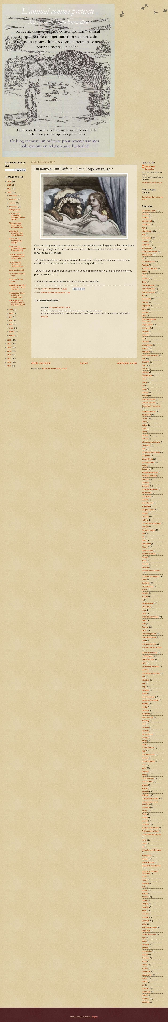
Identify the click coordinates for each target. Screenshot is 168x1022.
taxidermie (146, 931)
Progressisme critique (150, 831)
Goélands (145, 583)
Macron (145, 693)
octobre (12, 203)
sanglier (145, 904)
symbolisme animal (149, 927)
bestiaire (145, 279)
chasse (144, 348)
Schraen (145, 914)
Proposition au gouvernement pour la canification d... (17, 249)
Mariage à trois (14, 210)
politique (145, 795)
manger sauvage (148, 697)
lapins (144, 663)
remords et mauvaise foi (151, 866)
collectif (145, 396)
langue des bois (148, 660)
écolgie (144, 466)
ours (143, 765)
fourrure (145, 564)
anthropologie (147, 248)
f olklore (145, 520)
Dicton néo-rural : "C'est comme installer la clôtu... (16, 225)
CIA (143, 386)
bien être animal (148, 285)
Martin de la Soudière (150, 700)
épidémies (146, 506)
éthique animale (148, 510)
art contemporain (148, 262)
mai (11, 321)
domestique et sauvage (151, 452)
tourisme (145, 944)
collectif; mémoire (148, 399)
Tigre (144, 938)
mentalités (146, 714)
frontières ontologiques (150, 576)
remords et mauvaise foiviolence (150, 872)
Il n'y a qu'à (146, 607)
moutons (145, 731)
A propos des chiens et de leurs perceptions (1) (16, 295)
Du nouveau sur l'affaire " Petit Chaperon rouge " (16, 264)
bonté (144, 309)
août (11, 310)
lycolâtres (145, 690)
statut (144, 924)
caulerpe (145, 335)
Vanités (145, 968)
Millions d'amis (147, 717)
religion (145, 859)
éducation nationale (149, 476)
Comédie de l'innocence (151, 406)
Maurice (145, 704)
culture (144, 425)
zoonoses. (146, 1002)
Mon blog (145, 721)
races (144, 840)
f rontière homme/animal (151, 523)
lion (143, 676)
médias (145, 707)
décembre (13, 196)
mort (143, 724)
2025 (9, 185)
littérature (145, 680)
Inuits (144, 613)
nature (144, 741)
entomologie (146, 493)
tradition (145, 948)
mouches (145, 727)
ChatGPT (145, 362)
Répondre (44, 317)
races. (144, 843)
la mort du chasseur (149, 653)
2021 (9, 344)
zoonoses (145, 999)
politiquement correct (150, 799)
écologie (145, 469)
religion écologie (148, 862)
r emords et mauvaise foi (151, 834)
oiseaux (145, 758)
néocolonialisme (148, 748)
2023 (9, 192)
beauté (144, 272)
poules (144, 811)
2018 (9, 355)
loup (68, 292)
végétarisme (146, 975)
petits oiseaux (147, 782)
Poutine (145, 818)
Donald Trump (147, 459)
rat (143, 847)
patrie (144, 768)
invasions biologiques (150, 617)
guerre (144, 590)
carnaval (145, 331)
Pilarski (145, 788)
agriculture (146, 224)
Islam (144, 620)
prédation (145, 824)
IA (143, 600)
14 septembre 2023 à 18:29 (59, 307)
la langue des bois (149, 644)
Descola (145, 439)
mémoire (145, 710)
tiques (144, 941)
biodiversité (146, 299)
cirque (144, 389)
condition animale (148, 411)
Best (143, 275)
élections (145, 479)
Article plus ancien (127, 363)
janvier (12, 335)
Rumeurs (145, 883)
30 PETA (145, 214)
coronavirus (146, 415)
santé (144, 910)
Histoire (145, 597)
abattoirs (145, 217)
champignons (147, 345)
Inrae (144, 610)
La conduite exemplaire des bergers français (16, 233)
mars (11, 328)
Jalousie (145, 627)
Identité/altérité (147, 603)
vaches (144, 965)
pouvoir (145, 821)
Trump (144, 961)
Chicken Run (147, 376)
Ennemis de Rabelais (150, 489)
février (12, 332)
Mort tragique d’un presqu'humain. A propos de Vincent (17, 303)
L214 (144, 640)
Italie (144, 624)
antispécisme (147, 255)
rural (143, 887)
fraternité (145, 567)
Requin (144, 880)
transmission (147, 951)
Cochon (145, 392)
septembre (13, 207)
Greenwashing (147, 586)
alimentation (146, 231)
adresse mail (147, 221)
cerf (143, 338)
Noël (143, 751)
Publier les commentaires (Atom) (54, 368)
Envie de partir (147, 503)
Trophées (145, 958)
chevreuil (145, 372)
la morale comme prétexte (152, 647)
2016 (9, 362)
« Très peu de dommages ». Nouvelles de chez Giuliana (17, 216)
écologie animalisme (150, 472)
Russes (145, 893)
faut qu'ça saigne (148, 530)
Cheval (144, 369)
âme (143, 234)
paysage (145, 771)
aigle (144, 228)
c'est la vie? (146, 328)
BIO (143, 295)
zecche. (145, 995)
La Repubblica (147, 656)
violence (145, 988)
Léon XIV (145, 670)
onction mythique (148, 761)
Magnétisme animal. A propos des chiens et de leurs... (17, 287)
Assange (145, 265)
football (145, 557)
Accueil (84, 363)
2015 (9, 366)
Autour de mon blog (149, 268)
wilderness (146, 992)
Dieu (143, 449)
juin (11, 317)
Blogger (95, 1017)
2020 (9, 347)
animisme (145, 245)
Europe (145, 513)
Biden (144, 282)
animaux (145, 241)
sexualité (145, 917)
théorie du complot (149, 934)
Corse (144, 422)
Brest (144, 316)
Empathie (145, 486)
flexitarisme (146, 544)
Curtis (144, 428)
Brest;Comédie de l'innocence (149, 320)
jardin (144, 630)
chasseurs (146, 352)
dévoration (146, 445)
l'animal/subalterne (149, 637)
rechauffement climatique (151, 850)
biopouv (145, 302)
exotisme (145, 516)
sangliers (145, 907)
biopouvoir (146, 306)
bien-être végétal (148, 292)
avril (11, 324)
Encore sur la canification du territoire (15, 241)
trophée (145, 955)
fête (143, 533)
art (143, 258)
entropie (145, 500)
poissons (145, 792)
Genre (144, 579)
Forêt (144, 561)
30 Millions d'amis (148, 211)
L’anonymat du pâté (16, 270)
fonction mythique (148, 554)
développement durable (151, 442)
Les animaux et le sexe (151, 673)
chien (144, 379)
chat (143, 359)
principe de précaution (150, 828)
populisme (146, 807)
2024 (9, 189)
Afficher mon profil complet (152, 183)
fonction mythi (147, 550)
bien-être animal (148, 289)
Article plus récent (40, 363)
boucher (145, 312)
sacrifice (145, 897)
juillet (11, 313)
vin (143, 985)
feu (143, 537)
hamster (145, 593)
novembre (13, 199)
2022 (9, 340)
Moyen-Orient (147, 734)
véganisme (146, 971)
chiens (144, 382)
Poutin (144, 814)
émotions (145, 483)
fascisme (145, 527)
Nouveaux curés (148, 754)
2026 (9, 181)
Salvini (144, 900)
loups (144, 687)
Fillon (144, 540)
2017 (9, 358)
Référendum (146, 856)
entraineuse (146, 496)
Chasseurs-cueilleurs (150, 355)
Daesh (144, 432)
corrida (144, 418)
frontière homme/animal (57, 292)
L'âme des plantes (149, 634)
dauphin (145, 435)
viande (144, 978)
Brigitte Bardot (147, 325)
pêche (144, 775)
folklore (44, 292)
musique (145, 737)
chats (144, 365)
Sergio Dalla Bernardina (150, 168)
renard (144, 877)
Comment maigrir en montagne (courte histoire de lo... (17, 256)
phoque (145, 785)
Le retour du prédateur (150, 666)
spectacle (145, 921)
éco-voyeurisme (148, 462)
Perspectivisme (148, 778)
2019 (9, 351)
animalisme (146, 238)
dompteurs (146, 455)
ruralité (144, 890)
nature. (144, 744)
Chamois (145, 342)
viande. (145, 982)
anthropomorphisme (149, 251)
